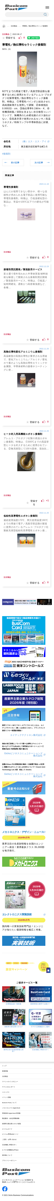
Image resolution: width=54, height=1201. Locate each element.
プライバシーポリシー (9, 1160)
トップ (4, 1066)
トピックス (5, 1092)
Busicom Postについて (9, 1102)
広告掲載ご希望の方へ (9, 1145)
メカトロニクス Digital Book (11, 1108)
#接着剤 (6, 154)
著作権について (7, 1155)
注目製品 (14, 26)
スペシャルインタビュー (10, 1081)
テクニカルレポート (8, 1087)
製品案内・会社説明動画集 (10, 1118)
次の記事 (39, 162)
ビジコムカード (7, 1129)
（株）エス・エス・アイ (33, 141)
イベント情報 (6, 1097)
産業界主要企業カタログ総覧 (11, 1123)
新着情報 (5, 1071)
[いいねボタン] (20, 38)
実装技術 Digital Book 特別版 (11, 1113)
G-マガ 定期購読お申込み (10, 1150)
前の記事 (15, 162)
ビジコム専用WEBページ (10, 1134)
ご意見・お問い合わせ (9, 1139)
